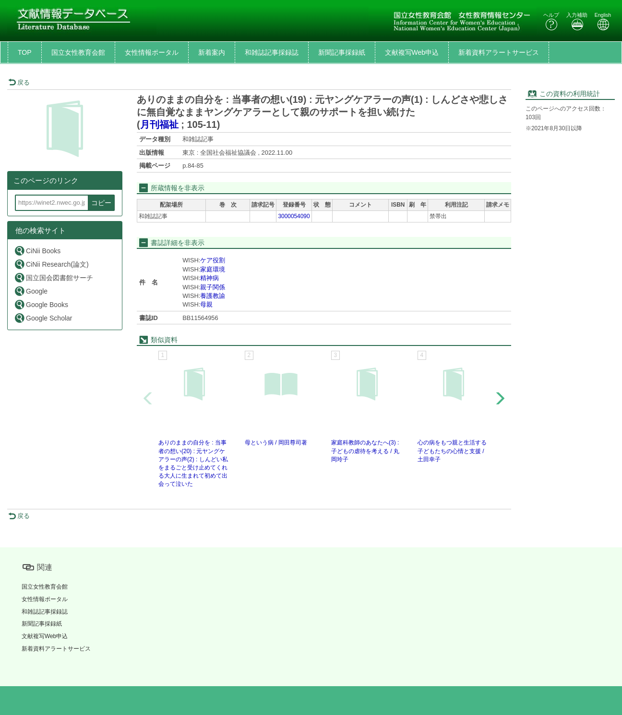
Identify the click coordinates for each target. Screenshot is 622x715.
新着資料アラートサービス (498, 52)
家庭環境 (212, 269)
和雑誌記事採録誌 (272, 52)
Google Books (41, 304)
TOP (25, 52)
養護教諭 (212, 295)
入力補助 (576, 21)
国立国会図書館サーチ (53, 277)
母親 (206, 304)
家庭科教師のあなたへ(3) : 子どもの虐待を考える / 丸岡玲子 (365, 450)
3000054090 (294, 216)
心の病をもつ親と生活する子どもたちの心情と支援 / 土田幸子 (452, 450)
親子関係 (212, 287)
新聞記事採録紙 (341, 52)
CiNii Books (37, 251)
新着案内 (211, 52)
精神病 (209, 278)
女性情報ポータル (152, 52)
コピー (101, 203)
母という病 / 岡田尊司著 (276, 442)
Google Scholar (43, 318)
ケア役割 (212, 260)
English (603, 21)
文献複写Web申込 (412, 52)
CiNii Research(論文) (51, 264)
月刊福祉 (159, 124)
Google (31, 291)
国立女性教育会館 (78, 52)
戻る (19, 82)
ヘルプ (551, 21)
